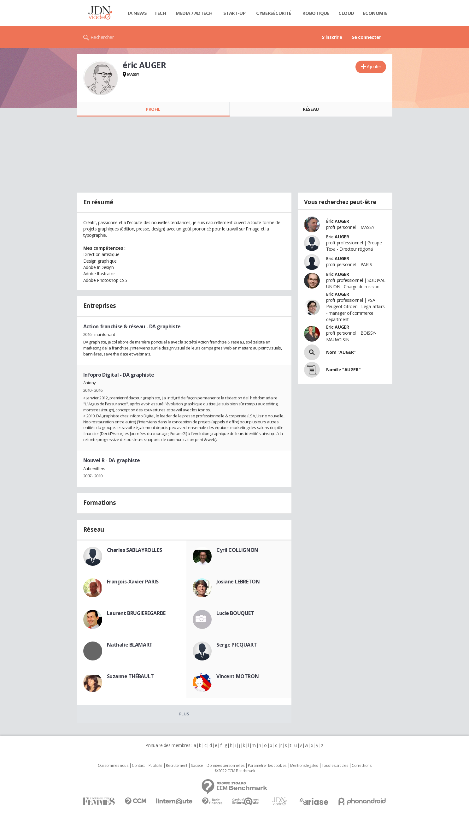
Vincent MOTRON (237, 676)
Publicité (155, 765)
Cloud (346, 13)
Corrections (361, 765)
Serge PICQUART (236, 644)
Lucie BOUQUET (235, 613)
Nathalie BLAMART (130, 644)
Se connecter (366, 37)
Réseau (311, 109)
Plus (184, 714)
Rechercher (102, 37)
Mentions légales (304, 765)
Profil (153, 109)
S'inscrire (332, 37)
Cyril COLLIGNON (237, 549)
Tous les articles (335, 765)
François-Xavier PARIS (133, 581)
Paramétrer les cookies (267, 765)
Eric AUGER (337, 237)
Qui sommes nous (113, 765)
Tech (160, 13)
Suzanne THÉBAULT (130, 676)
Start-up (234, 13)
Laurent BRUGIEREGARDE (136, 613)
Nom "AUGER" (341, 352)
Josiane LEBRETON (238, 581)
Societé (197, 765)
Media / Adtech (194, 13)
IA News (137, 13)
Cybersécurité (273, 13)
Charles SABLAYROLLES (134, 549)
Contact (138, 765)
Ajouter (374, 66)
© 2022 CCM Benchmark (234, 771)
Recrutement (176, 765)
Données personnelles (225, 765)
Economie (375, 13)
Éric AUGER (337, 221)
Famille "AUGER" (343, 370)
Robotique (315, 13)
